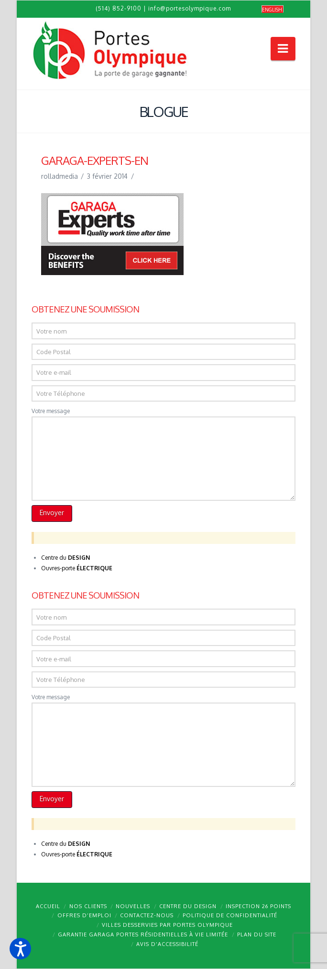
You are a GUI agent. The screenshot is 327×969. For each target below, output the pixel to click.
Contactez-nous (147, 915)
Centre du (65, 557)
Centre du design (188, 906)
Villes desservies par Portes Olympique (167, 925)
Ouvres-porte (76, 568)
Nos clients (88, 906)
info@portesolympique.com (189, 8)
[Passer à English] (272, 9)
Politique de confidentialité (230, 915)
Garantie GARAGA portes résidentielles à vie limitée (143, 934)
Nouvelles (133, 906)
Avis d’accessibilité (167, 944)
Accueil (48, 906)
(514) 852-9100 (119, 8)
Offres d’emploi (84, 915)
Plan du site (256, 934)
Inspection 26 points (258, 906)
